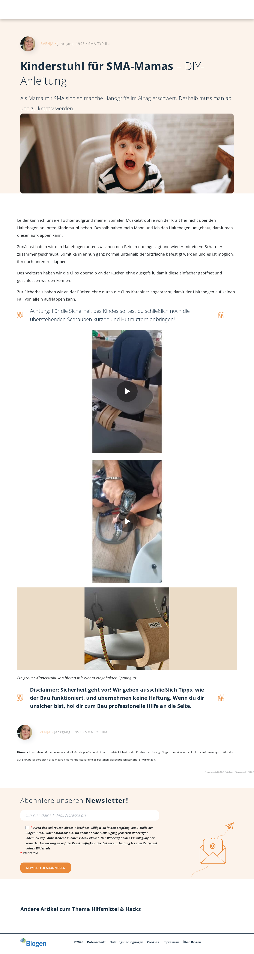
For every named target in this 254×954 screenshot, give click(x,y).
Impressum (171, 942)
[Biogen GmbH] (33, 942)
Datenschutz (96, 942)
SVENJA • (48, 43)
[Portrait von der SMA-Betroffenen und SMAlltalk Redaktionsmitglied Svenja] (27, 43)
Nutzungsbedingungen (126, 942)
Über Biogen (192, 942)
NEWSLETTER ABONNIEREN (45, 868)
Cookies (153, 942)
